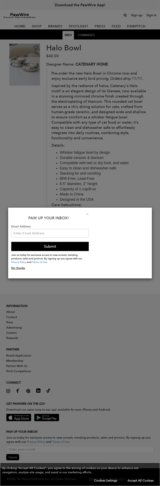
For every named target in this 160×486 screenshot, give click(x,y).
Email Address (21, 226)
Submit (50, 246)
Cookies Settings (105, 480)
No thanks (18, 268)
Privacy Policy (18, 262)
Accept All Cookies (141, 480)
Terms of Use (39, 262)
